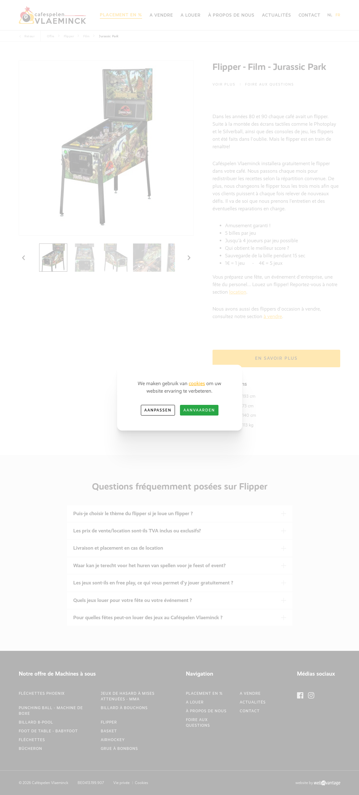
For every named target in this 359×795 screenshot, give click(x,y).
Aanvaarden (199, 410)
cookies (197, 383)
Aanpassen (158, 410)
